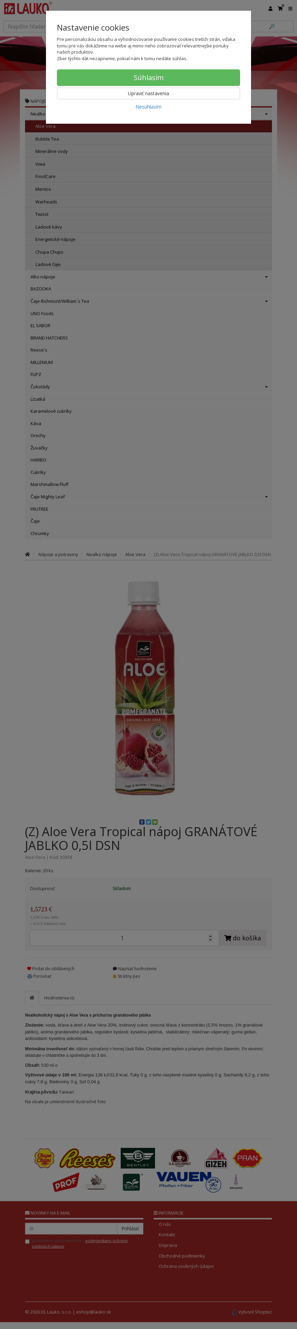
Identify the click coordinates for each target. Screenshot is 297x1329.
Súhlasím (149, 77)
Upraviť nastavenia (148, 93)
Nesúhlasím (148, 106)
